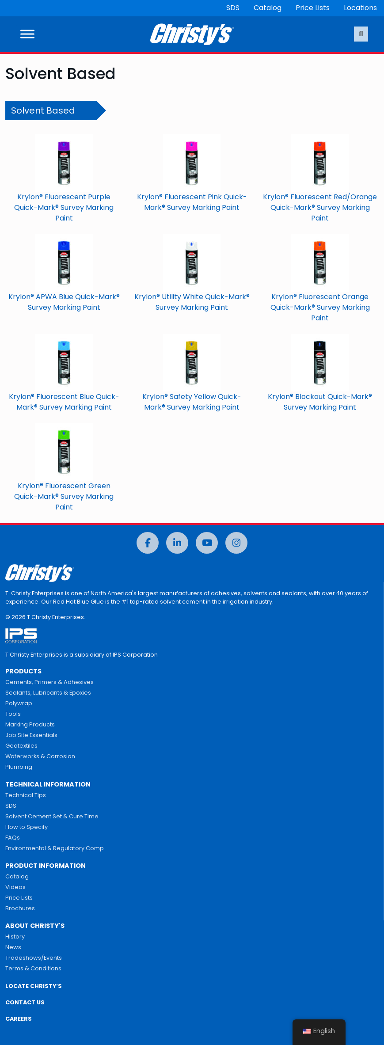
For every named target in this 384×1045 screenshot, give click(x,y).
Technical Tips (25, 795)
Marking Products (30, 724)
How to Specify (26, 827)
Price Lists (313, 8)
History (15, 936)
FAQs (12, 837)
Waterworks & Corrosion (40, 756)
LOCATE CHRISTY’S (33, 986)
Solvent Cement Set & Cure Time (52, 816)
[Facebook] (148, 543)
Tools (13, 714)
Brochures (20, 908)
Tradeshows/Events (33, 957)
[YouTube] (207, 543)
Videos (15, 887)
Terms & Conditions (33, 968)
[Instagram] (236, 543)
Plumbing (18, 767)
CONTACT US (25, 1002)
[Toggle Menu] (27, 34)
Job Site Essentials (31, 735)
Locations (360, 8)
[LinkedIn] (177, 543)
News (13, 947)
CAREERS (18, 1018)
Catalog (267, 8)
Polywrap (18, 703)
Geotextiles (21, 745)
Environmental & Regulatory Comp (54, 848)
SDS (233, 8)
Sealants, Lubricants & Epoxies (48, 692)
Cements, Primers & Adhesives (49, 682)
